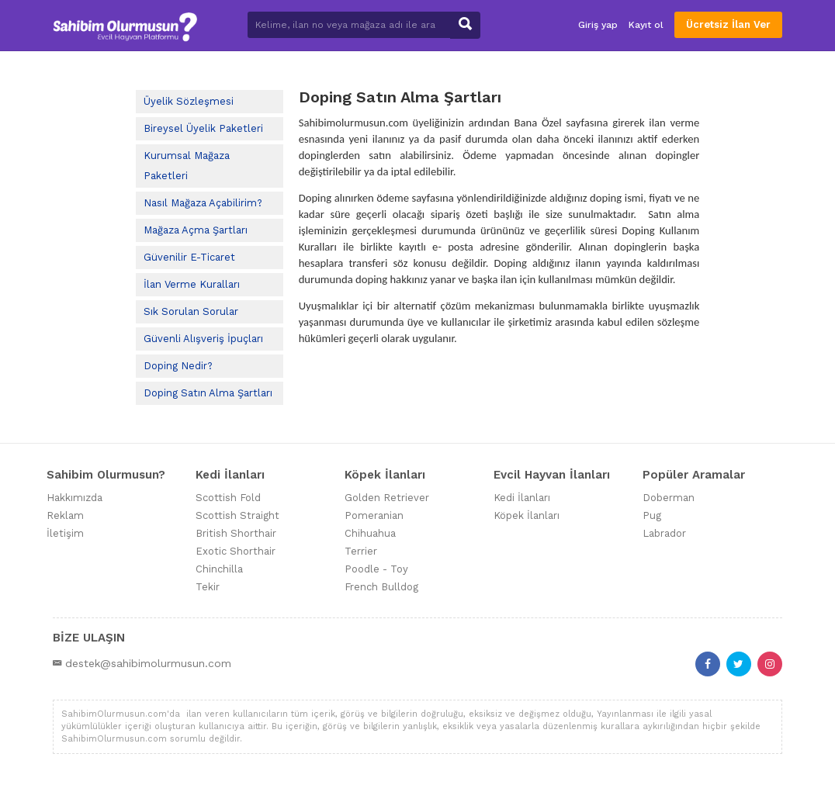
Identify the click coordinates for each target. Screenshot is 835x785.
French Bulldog (381, 587)
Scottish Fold (228, 497)
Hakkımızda (74, 497)
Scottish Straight (237, 515)
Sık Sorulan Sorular (191, 311)
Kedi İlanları (522, 497)
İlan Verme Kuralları (192, 284)
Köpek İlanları (527, 515)
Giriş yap (598, 24)
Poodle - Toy (376, 569)
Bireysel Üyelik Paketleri (203, 128)
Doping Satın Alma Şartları (208, 393)
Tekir (208, 587)
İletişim (65, 533)
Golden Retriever (387, 497)
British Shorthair (236, 533)
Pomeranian (374, 515)
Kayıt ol (646, 24)
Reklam (65, 515)
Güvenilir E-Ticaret (189, 257)
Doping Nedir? (178, 366)
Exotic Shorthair (235, 551)
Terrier (361, 551)
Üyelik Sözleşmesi (189, 101)
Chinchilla (219, 569)
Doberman (669, 497)
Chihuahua (370, 533)
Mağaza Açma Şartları (196, 230)
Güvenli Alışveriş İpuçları (203, 338)
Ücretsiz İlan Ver (728, 24)
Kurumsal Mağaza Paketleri (187, 166)
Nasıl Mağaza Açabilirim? (203, 203)
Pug (652, 515)
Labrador (664, 533)
